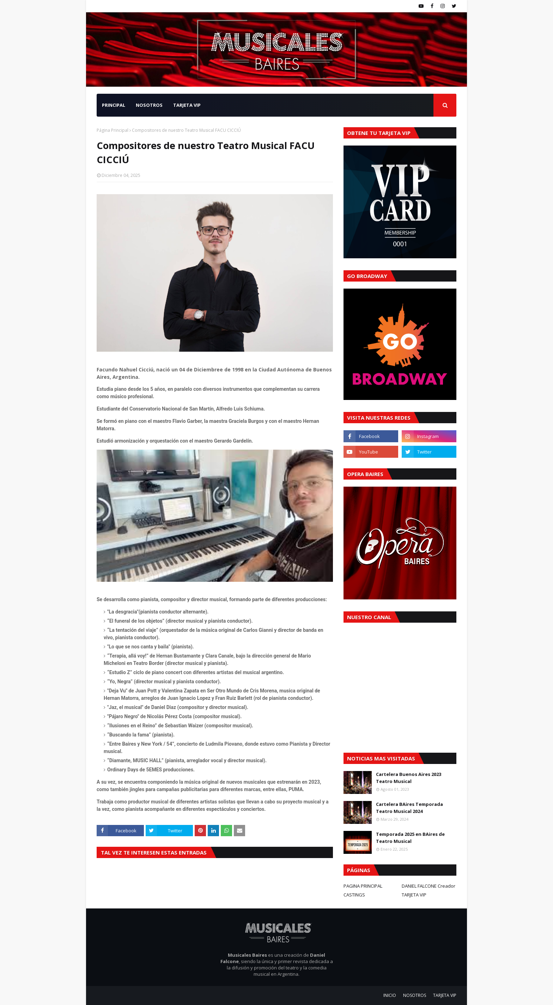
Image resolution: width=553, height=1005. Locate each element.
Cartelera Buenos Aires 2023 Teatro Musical (408, 777)
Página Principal (112, 130)
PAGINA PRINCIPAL (363, 886)
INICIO (389, 995)
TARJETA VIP (414, 895)
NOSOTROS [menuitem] (149, 105)
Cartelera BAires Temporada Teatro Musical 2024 (409, 807)
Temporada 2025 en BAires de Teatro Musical (410, 837)
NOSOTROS (414, 995)
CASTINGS (354, 895)
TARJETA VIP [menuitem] (187, 105)
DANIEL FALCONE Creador (428, 886)
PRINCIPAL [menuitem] (113, 105)
